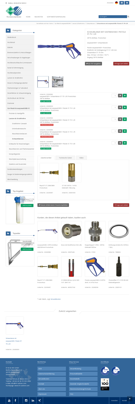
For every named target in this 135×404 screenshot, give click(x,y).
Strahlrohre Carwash (19, 124)
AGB (40, 369)
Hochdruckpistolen (14, 73)
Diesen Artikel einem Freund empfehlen (53, 205)
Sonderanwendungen (14, 169)
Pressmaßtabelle (76, 374)
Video (81, 158)
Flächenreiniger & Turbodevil (17, 88)
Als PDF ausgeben (93, 64)
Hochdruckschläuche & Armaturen (19, 63)
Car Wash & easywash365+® (62, 23)
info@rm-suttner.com (18, 383)
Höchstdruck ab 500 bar (15, 98)
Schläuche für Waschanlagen (19, 144)
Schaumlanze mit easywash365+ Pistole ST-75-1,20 (112, 23)
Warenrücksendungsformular (80, 389)
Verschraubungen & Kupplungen (18, 58)
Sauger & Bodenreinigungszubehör (19, 174)
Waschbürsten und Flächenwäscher (21, 149)
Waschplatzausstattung (17, 159)
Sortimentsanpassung (56, 17)
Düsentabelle (75, 379)
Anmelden (110, 3)
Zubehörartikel (46, 158)
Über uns (41, 389)
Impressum (42, 394)
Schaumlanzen (90, 23)
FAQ (71, 394)
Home (28, 17)
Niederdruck (11, 37)
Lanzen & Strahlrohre (78, 23)
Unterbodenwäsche (19, 129)
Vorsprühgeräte (14, 154)
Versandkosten (56, 299)
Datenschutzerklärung (46, 374)
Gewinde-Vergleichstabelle (79, 384)
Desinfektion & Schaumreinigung (19, 93)
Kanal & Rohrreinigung (15, 68)
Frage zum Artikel (121, 64)
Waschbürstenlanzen (19, 134)
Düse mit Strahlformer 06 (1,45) (71, 245)
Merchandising (12, 179)
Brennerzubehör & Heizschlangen (19, 52)
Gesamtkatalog (75, 369)
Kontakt (41, 384)
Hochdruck (11, 42)
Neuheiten (38, 17)
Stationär (10, 103)
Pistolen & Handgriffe (16, 113)
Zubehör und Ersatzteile (17, 164)
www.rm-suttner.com (21, 386)
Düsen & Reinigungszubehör (17, 83)
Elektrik (10, 47)
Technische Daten (65, 158)
